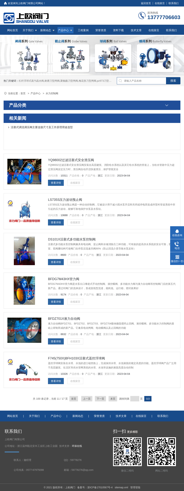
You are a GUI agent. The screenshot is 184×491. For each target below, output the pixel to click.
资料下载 (118, 30)
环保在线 (77, 446)
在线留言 (160, 3)
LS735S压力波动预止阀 (65, 200)
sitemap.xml (121, 487)
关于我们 (28, 30)
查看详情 (56, 182)
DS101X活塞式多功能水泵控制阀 (72, 239)
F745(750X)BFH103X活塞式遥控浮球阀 (76, 358)
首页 (23, 93)
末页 (112, 398)
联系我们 (174, 3)
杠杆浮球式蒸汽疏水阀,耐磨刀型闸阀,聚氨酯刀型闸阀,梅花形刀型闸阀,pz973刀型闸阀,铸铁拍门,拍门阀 (76, 80)
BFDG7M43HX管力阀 (63, 279)
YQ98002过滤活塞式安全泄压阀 (71, 160)
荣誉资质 (100, 30)
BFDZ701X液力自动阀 (64, 318)
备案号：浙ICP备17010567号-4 (94, 487)
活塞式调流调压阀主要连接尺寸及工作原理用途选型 (42, 127)
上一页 (87, 398)
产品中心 (63, 30)
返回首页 (146, 3)
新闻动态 (45, 30)
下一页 (100, 398)
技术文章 (136, 30)
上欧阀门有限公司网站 (30, 3)
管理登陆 (135, 487)
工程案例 (83, 30)
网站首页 (12, 30)
